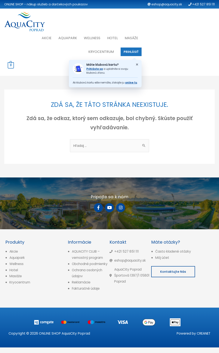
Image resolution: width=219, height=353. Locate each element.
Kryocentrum (101, 50)
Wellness (92, 36)
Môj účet (162, 257)
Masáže (131, 36)
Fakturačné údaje (86, 294)
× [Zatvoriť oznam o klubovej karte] (137, 63)
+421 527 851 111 (201, 4)
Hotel (112, 36)
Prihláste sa (94, 68)
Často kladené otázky (173, 251)
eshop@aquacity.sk (165, 4)
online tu (131, 81)
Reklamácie (82, 288)
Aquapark (67, 36)
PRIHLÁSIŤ (131, 51)
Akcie (47, 36)
